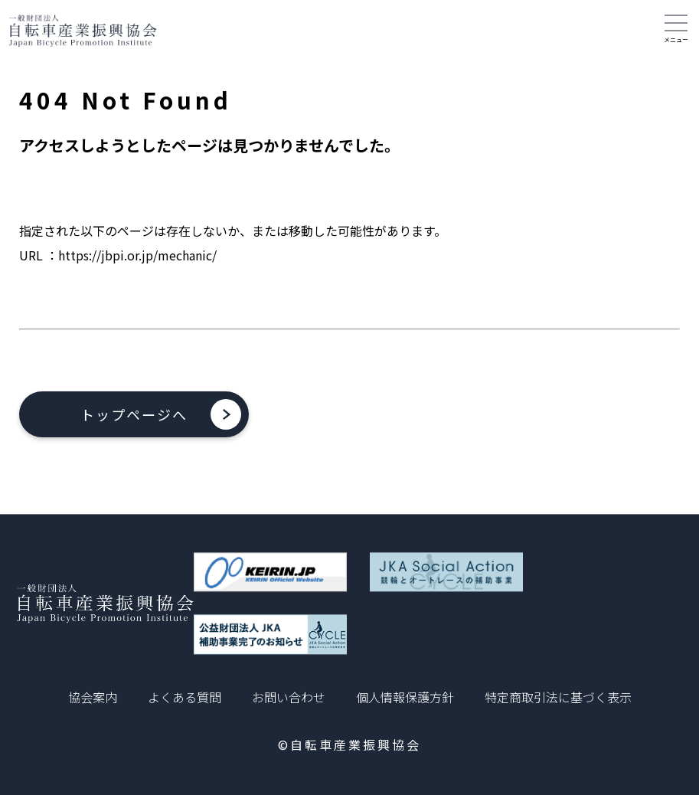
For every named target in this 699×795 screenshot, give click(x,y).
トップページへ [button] (134, 414)
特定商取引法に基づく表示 (558, 697)
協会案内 (92, 697)
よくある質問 (184, 697)
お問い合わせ (288, 697)
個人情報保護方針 (405, 697)
